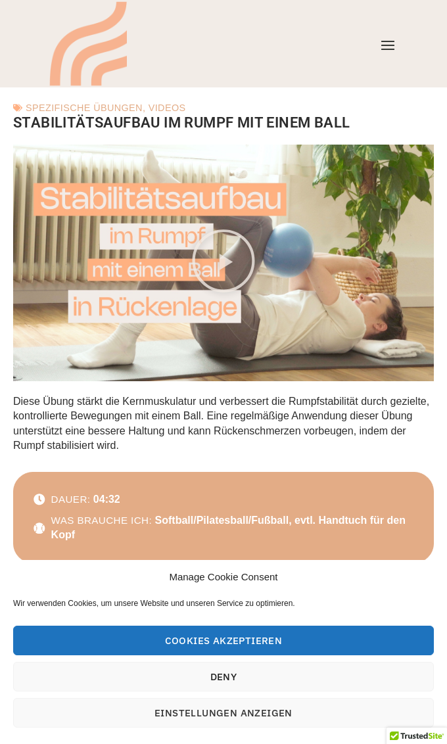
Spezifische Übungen (84, 108)
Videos (167, 108)
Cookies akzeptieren (224, 640)
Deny (223, 676)
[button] (223, 263)
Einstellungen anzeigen (223, 713)
